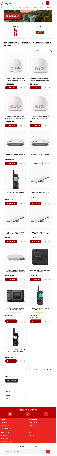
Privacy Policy (5, 425)
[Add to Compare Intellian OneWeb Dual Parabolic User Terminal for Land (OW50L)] (49, 87)
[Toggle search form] (38, 2)
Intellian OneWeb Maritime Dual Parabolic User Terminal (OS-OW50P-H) (15, 117)
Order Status (32, 425)
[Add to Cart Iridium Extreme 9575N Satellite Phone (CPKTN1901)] (35, 321)
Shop (7, 7)
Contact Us (4, 435)
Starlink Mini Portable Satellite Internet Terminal (40, 193)
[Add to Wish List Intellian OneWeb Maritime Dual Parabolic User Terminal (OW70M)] (45, 125)
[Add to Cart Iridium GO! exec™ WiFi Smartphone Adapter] (35, 279)
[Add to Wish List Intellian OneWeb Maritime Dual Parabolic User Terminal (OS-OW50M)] (21, 87)
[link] (19, 369)
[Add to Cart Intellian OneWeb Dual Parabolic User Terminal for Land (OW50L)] (35, 87)
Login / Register (33, 422)
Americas (20, 7)
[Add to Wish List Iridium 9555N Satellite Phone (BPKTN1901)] (21, 203)
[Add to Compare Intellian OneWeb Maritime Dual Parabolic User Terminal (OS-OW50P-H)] (24, 125)
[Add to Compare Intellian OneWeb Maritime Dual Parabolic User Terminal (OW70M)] (49, 125)
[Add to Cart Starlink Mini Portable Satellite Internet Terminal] (35, 203)
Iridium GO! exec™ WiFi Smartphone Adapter (40, 271)
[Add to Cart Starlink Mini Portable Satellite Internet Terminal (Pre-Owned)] (11, 241)
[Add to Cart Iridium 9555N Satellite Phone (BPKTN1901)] (11, 203)
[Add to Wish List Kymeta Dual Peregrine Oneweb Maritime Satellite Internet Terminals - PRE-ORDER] (45, 163)
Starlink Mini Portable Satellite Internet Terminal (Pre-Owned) (15, 233)
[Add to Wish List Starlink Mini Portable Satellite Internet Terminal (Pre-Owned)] (21, 241)
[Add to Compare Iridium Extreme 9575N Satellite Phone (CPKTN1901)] (49, 321)
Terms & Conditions (7, 428)
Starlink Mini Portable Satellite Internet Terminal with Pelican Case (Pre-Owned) (40, 233)
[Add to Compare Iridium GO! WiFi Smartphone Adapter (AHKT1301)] (24, 321)
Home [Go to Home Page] (2, 7)
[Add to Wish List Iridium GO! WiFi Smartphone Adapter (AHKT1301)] (21, 321)
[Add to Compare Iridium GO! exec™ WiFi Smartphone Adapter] (49, 279)
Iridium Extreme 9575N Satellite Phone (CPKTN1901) (40, 308)
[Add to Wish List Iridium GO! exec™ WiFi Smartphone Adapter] (45, 279)
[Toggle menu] (52, 3)
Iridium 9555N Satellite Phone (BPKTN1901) (15, 193)
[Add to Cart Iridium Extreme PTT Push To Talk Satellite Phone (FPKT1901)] (11, 361)
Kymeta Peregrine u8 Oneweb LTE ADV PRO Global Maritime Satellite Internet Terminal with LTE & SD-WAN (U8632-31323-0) (15, 155)
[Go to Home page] (6, 3)
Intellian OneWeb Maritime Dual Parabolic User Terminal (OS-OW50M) (15, 79)
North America (27, 7)
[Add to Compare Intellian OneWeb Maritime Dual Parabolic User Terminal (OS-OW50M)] (24, 87)
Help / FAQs (4, 438)
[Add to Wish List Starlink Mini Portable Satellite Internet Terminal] (45, 203)
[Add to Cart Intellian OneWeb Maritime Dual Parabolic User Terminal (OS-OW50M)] (11, 87)
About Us (4, 422)
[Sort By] (42, 51)
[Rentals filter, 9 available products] (15, 401)
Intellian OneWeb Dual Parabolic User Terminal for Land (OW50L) (40, 79)
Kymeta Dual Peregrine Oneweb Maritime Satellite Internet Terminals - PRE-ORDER (40, 155)
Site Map (31, 435)
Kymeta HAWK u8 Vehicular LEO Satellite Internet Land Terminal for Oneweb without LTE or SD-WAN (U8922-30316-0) (15, 271)
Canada (35, 7)
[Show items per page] (49, 369)
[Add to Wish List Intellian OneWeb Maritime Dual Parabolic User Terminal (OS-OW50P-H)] (21, 125)
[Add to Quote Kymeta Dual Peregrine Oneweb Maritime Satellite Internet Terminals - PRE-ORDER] (36, 163)
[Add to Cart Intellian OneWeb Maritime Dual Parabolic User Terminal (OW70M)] (35, 125)
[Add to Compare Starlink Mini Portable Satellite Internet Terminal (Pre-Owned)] (24, 241)
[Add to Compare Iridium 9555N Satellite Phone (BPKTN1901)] (24, 203)
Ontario (41, 7)
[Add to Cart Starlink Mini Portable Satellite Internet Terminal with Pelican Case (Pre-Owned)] (35, 241)
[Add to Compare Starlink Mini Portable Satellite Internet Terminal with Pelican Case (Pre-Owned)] (49, 241)
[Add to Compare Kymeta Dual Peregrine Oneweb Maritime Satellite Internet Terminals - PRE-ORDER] (49, 163)
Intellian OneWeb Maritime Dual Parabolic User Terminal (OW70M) (40, 117)
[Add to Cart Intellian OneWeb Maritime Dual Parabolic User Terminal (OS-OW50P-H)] (11, 125)
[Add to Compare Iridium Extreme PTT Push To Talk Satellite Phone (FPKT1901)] (24, 361)
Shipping (3, 441)
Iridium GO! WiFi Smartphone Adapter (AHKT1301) (15, 308)
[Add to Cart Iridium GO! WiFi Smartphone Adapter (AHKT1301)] (11, 321)
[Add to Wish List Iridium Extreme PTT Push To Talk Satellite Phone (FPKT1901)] (21, 361)
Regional (13, 7)
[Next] (36, 369)
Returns (10, 441)
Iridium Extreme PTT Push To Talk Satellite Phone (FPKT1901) (15, 350)
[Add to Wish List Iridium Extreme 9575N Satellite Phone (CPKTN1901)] (45, 321)
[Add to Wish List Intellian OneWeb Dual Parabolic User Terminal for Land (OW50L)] (45, 87)
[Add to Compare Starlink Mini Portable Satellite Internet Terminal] (49, 203)
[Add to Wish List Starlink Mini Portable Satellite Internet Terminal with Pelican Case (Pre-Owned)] (45, 241)
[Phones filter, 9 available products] (15, 398)
